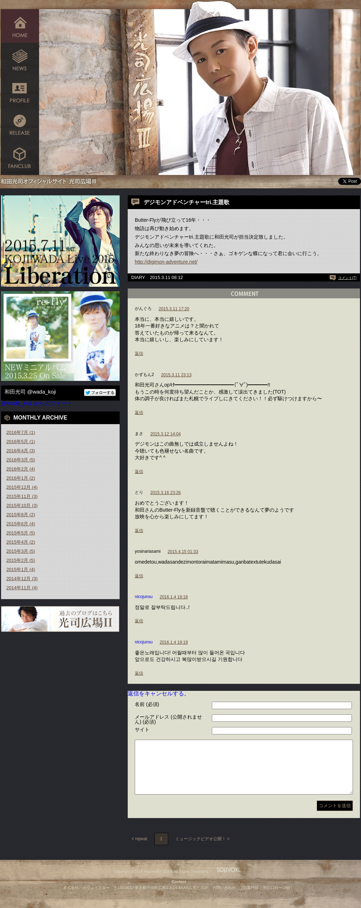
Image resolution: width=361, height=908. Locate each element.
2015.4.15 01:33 (182, 551)
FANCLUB (20, 159)
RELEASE (20, 125)
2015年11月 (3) (22, 496)
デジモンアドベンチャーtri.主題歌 (186, 202)
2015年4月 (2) (20, 542)
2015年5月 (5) (20, 533)
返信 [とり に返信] (139, 530)
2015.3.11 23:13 (176, 374)
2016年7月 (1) (20, 432)
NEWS (20, 59)
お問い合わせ (224, 898)
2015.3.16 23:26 (165, 492)
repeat (141, 849)
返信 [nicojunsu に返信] (139, 620)
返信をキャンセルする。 (159, 693)
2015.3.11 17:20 (174, 308)
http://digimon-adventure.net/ (166, 262)
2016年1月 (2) (20, 478)
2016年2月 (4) (20, 469)
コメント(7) (347, 278)
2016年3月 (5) (20, 459)
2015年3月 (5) (20, 551)
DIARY (138, 277)
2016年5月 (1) (20, 441)
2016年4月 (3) (20, 450)
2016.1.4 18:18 (174, 597)
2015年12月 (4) (22, 487)
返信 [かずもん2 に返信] (139, 412)
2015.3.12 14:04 (165, 434)
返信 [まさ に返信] (139, 471)
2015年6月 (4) (20, 523)
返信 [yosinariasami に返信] (139, 575)
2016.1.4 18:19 (174, 642)
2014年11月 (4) (22, 587)
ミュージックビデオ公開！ (200, 849)
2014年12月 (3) (22, 578)
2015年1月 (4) (20, 569)
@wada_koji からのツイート (37, 403)
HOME (20, 25)
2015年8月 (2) (20, 514)
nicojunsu (144, 596)
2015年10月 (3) (22, 505)
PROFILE (20, 92)
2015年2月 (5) (20, 560)
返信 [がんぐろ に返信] (139, 353)
